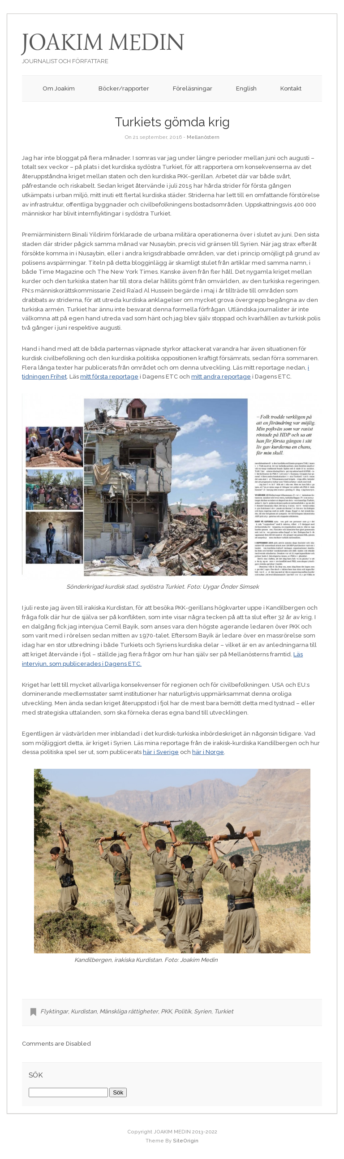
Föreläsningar (192, 88)
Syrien (202, 1011)
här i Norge (208, 752)
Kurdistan (84, 1011)
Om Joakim (59, 88)
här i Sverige (161, 752)
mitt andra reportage (221, 376)
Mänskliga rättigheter (128, 1011)
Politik (182, 1011)
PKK (166, 1011)
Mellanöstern (203, 137)
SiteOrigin (185, 1141)
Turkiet (223, 1011)
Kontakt (290, 88)
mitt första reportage (109, 376)
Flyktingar (54, 1011)
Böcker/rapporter (124, 88)
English (246, 88)
